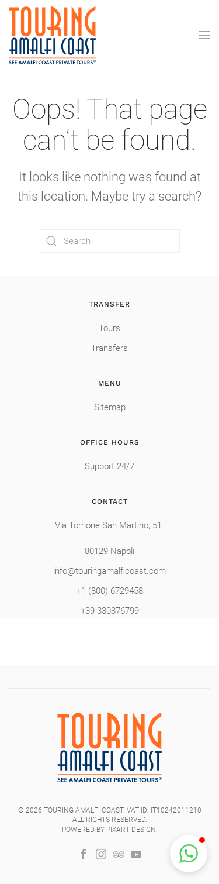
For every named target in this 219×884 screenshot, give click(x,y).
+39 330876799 (110, 611)
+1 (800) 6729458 (110, 591)
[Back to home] (52, 35)
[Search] (110, 241)
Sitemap (110, 407)
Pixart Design (131, 829)
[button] (204, 35)
